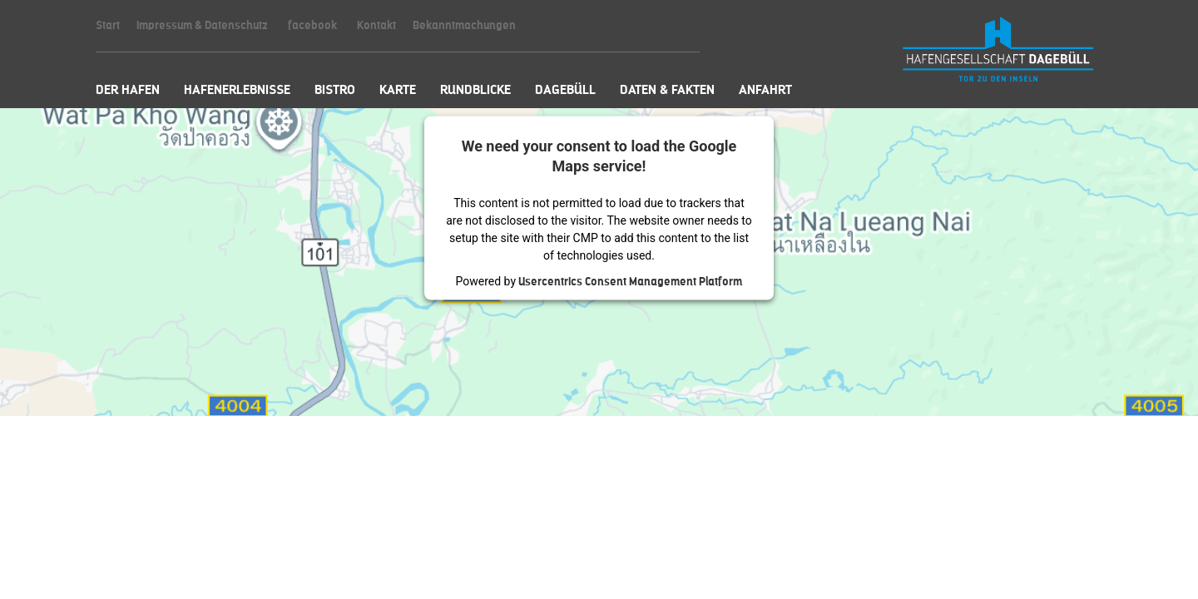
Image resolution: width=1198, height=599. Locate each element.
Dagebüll (565, 90)
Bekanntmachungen (464, 25)
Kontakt (376, 25)
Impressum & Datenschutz (202, 25)
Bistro (334, 90)
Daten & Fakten (667, 90)
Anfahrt (765, 90)
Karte (397, 90)
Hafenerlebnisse (237, 90)
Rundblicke (475, 90)
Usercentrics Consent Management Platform (630, 280)
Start (108, 25)
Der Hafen (128, 90)
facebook (312, 25)
